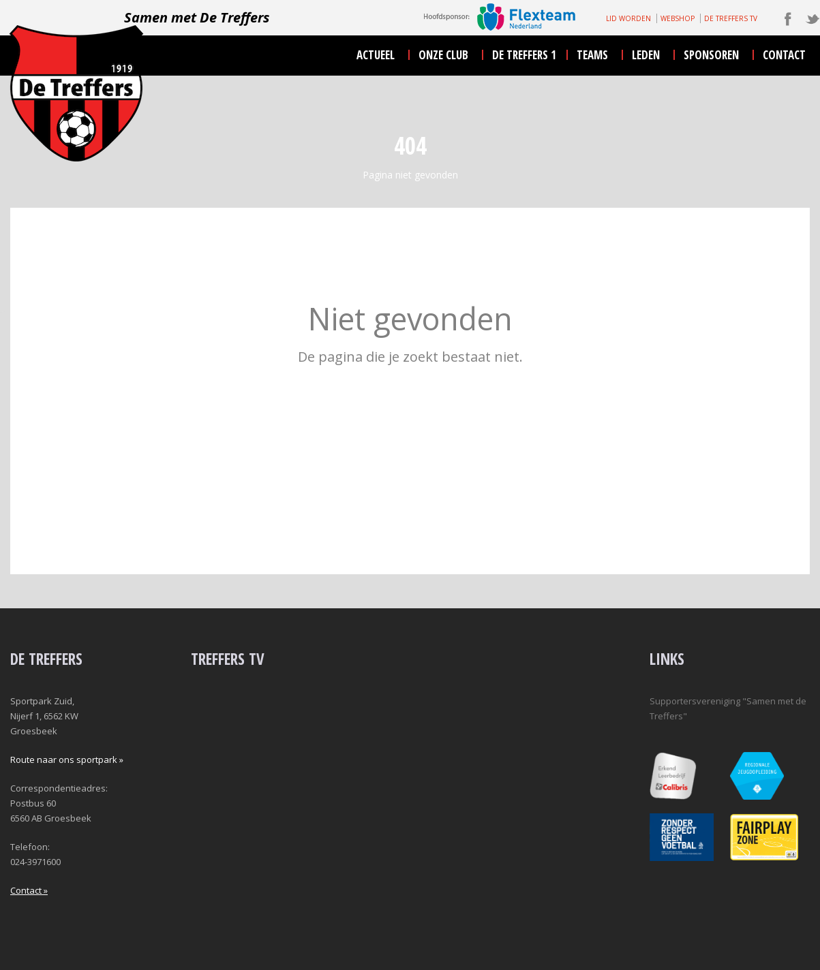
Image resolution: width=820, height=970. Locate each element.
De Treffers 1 (524, 55)
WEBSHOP (677, 18)
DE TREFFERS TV (730, 18)
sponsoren (711, 55)
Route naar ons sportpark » (66, 759)
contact (784, 55)
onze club (443, 55)
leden (646, 55)
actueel (375, 55)
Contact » (29, 890)
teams (592, 55)
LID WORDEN (628, 18)
